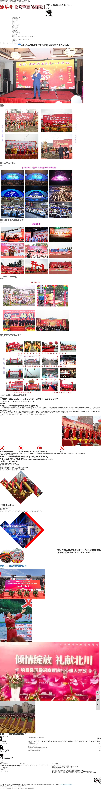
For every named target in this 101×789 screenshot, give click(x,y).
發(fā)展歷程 (14, 28)
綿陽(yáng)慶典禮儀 (14, 43)
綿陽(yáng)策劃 (20, 43)
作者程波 (13, 22)
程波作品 (13, 23)
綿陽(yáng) (20, 785)
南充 (25, 785)
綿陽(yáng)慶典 (8, 43)
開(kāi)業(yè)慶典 (31, 36)
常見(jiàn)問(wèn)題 (25, 39)
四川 (16, 785)
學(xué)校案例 (24, 36)
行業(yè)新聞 (18, 39)
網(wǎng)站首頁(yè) (16, 17)
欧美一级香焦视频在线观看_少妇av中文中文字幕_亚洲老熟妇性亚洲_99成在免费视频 (14, 0)
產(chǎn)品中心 (15, 30)
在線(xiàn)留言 (15, 40)
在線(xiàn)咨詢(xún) (4, 771)
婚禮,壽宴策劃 (15, 31)
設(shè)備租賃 (14, 34)
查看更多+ (2, 415)
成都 (23, 785)
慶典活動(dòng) (19, 36)
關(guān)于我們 (15, 18)
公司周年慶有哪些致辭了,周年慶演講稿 (36, 737)
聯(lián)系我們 (14, 26)
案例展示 (13, 35)
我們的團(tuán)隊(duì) (16, 25)
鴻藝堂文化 (14, 21)
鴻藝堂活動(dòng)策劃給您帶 (34, 750)
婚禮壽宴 (13, 36)
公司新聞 (13, 39)
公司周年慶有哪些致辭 (32, 743)
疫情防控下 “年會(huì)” (32, 746)
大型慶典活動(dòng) (16, 32)
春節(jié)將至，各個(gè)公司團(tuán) (35, 748)
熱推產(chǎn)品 (3, 785)
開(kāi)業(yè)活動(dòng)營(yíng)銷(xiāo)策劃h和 (37, 747)
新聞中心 (45, 765)
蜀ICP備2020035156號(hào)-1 (66, 784)
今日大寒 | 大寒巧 (31, 745)
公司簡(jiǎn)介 (15, 19)
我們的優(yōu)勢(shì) (16, 27)
